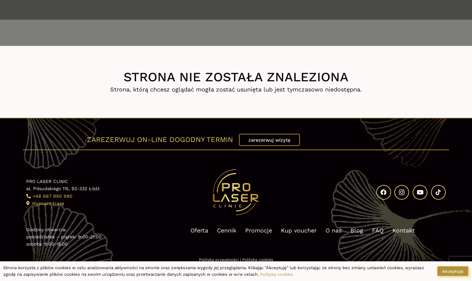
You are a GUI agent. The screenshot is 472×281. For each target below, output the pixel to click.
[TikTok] (443, 10)
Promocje (258, 230)
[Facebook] (397, 10)
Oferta (199, 230)
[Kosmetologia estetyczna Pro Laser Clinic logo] (236, 33)
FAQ (378, 230)
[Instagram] (412, 10)
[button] (44, 33)
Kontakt (403, 230)
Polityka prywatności (219, 259)
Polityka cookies (257, 259)
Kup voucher (299, 230)
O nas (333, 230)
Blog (356, 230)
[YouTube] (428, 10)
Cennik (226, 230)
